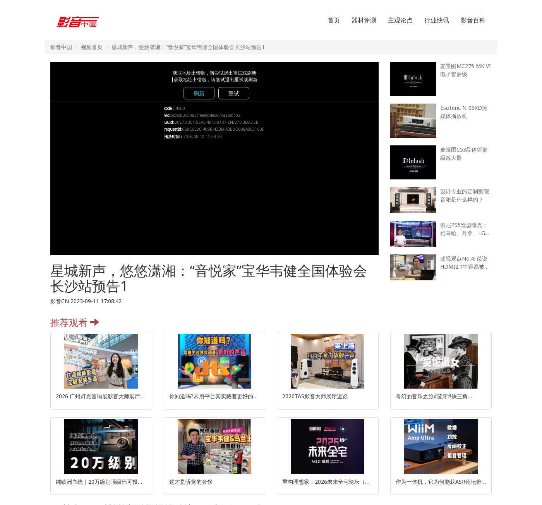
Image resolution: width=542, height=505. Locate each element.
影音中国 (61, 47)
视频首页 (92, 47)
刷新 (199, 93)
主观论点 (400, 20)
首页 (334, 20)
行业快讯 (436, 20)
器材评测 (364, 20)
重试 (233, 93)
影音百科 (473, 20)
